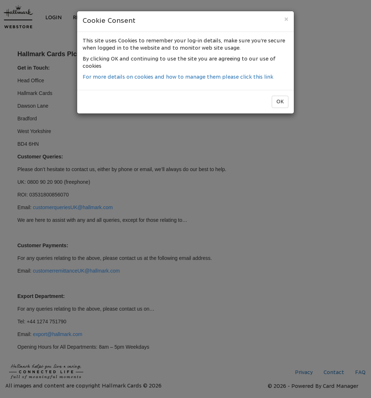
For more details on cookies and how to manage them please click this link (178, 77)
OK (280, 101)
